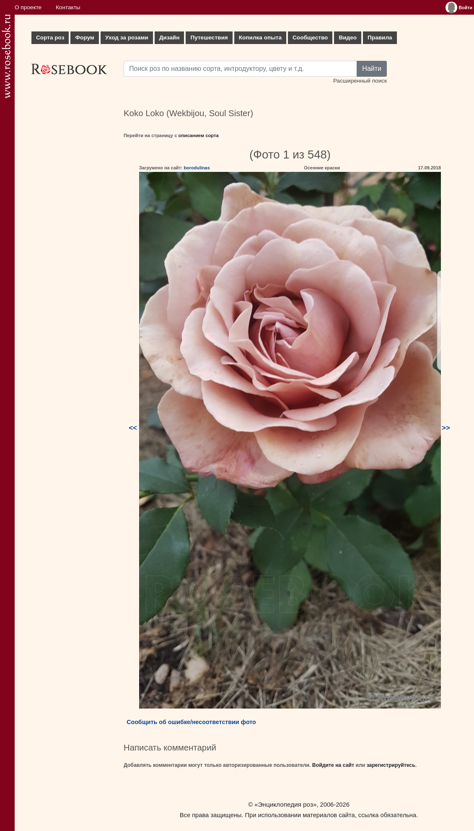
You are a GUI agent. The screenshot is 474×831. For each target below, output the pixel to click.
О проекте (28, 7)
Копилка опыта (260, 37)
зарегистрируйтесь (391, 765)
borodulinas (197, 167)
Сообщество (310, 37)
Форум (84, 37)
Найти (371, 68)
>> (446, 428)
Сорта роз (50, 37)
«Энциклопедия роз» (285, 804)
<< (133, 428)
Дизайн (169, 37)
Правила (380, 37)
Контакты (68, 7)
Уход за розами (126, 37)
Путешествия (209, 37)
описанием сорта (199, 135)
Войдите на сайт (333, 765)
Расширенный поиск (360, 81)
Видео (348, 37)
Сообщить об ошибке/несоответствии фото (191, 722)
